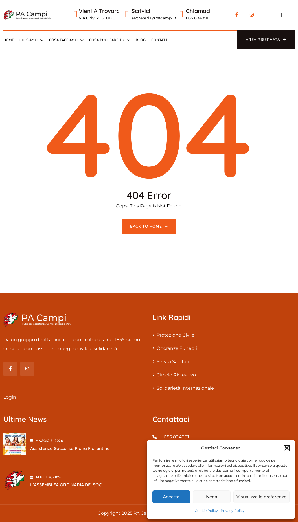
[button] (287, 448)
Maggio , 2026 (46, 440)
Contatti (159, 40)
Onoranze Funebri (177, 348)
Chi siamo (28, 40)
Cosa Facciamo (63, 40)
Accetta (171, 496)
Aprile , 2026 (45, 477)
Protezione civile (175, 335)
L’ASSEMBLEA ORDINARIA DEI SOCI (66, 485)
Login (9, 397)
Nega (211, 496)
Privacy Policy (233, 510)
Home (8, 40)
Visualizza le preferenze (261, 496)
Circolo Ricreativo (176, 375)
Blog (141, 40)
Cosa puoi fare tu (106, 40)
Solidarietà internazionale (185, 388)
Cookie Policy (206, 510)
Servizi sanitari (173, 361)
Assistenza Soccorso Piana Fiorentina (70, 448)
